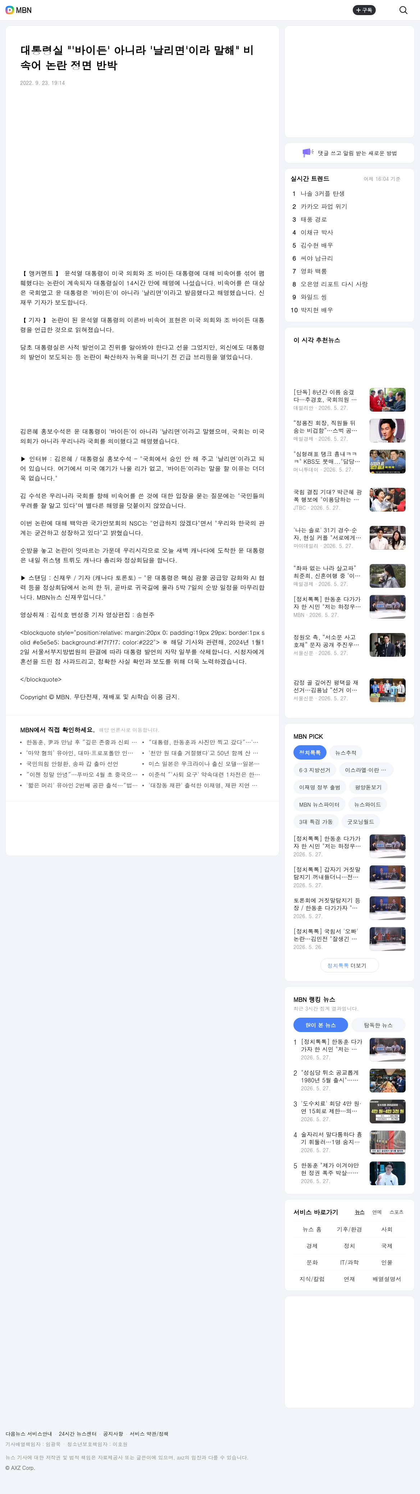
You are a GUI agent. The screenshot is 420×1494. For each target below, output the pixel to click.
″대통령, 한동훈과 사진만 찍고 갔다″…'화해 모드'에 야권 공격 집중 (205, 742)
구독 (364, 10)
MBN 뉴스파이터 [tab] (319, 804)
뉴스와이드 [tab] (367, 804)
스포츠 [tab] (396, 1211)
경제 (312, 1246)
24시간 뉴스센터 (78, 1433)
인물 (387, 1262)
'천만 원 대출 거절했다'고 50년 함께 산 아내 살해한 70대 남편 (205, 753)
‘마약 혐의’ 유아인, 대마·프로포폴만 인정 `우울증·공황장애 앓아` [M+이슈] (82, 753)
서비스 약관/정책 (149, 1433)
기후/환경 (349, 1229)
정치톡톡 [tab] (310, 752)
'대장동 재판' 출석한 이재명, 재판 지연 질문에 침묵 (205, 785)
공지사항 (113, 1433)
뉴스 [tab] (359, 1211)
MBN (24, 10)
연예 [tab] (377, 1211)
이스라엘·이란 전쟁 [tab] (368, 770)
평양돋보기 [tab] (368, 787)
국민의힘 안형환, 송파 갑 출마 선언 (72, 764)
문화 (312, 1262)
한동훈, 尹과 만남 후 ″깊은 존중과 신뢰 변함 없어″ (82, 742)
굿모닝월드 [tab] (360, 821)
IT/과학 (349, 1262)
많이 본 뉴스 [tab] (320, 1025)
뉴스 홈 (311, 1229)
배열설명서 (387, 1279)
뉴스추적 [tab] (346, 752)
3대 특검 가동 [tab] (316, 821)
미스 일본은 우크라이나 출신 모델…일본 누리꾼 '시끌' (205, 764)
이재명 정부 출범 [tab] (320, 787)
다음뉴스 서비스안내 (28, 1433)
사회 (387, 1229)
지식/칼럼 (312, 1279)
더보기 (350, 965)
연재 (349, 1279)
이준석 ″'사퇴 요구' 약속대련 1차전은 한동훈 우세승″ (205, 774)
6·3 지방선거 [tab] (314, 770)
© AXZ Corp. (20, 1468)
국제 (387, 1246)
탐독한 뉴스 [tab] (378, 1025)
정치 (349, 1246)
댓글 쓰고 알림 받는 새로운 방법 (349, 153)
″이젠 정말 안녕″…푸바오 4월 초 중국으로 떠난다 (82, 774)
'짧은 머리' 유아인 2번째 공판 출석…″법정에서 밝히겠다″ (82, 785)
